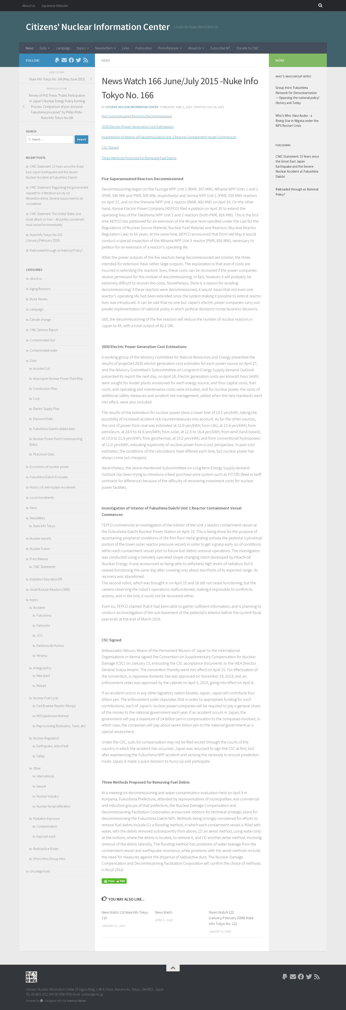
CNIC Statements (44, 567)
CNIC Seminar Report (44, 330)
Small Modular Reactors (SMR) (50, 589)
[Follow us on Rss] (85, 60)
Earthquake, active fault (52, 746)
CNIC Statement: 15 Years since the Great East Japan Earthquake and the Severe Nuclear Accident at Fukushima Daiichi (55, 171)
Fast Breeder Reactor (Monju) (56, 706)
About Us (28, 5)
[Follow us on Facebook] (71, 60)
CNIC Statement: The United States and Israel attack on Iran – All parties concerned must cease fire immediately (55, 219)
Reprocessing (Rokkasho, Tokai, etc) (61, 726)
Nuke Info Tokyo (44, 526)
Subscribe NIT (220, 48)
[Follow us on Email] (64, 60)
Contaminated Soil (42, 340)
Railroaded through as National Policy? (56, 250)
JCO (39, 635)
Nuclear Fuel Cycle (45, 698)
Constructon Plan (45, 388)
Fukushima (44, 615)
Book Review (38, 299)
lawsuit (41, 786)
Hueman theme (76, 1000)
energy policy (42, 668)
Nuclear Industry (48, 796)
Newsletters (104, 48)
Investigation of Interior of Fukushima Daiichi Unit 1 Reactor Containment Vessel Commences (178, 136)
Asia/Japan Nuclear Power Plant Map (58, 378)
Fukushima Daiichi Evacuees (49, 477)
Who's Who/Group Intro (49, 859)
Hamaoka (43, 625)
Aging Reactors (40, 289)
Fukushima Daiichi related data (54, 429)
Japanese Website (54, 5)
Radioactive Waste (45, 849)
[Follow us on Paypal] (57, 60)
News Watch (164, 912)
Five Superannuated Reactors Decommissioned (141, 115)
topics (81, 48)
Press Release (168, 48)
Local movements (42, 497)
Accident (39, 607)
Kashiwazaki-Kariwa (50, 645)
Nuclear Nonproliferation (53, 806)
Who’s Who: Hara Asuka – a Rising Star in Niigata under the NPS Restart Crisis (297, 120)
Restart (41, 686)
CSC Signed (111, 146)
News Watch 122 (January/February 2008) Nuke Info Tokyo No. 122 (231, 918)
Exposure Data (43, 419)
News (29, 48)
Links (125, 48)
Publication (143, 48)
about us (36, 278)
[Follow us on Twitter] (78, 60)
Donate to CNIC (248, 48)
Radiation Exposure (46, 818)
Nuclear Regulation (46, 738)
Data (43, 48)
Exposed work (46, 836)
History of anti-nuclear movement (52, 487)
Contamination (47, 826)
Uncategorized (40, 871)
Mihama (42, 655)
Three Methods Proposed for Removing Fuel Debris (144, 157)
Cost (36, 398)
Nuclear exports (40, 538)
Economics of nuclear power (49, 467)
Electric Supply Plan (46, 409)
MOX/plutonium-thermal (53, 716)
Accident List (41, 368)
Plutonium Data (43, 454)
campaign (63, 48)
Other (37, 768)
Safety (41, 756)
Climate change (40, 319)
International (45, 776)
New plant (43, 676)
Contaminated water (44, 350)
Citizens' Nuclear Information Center (98, 26)
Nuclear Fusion (40, 549)
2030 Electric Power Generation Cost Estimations (142, 126)
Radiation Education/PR (46, 579)
